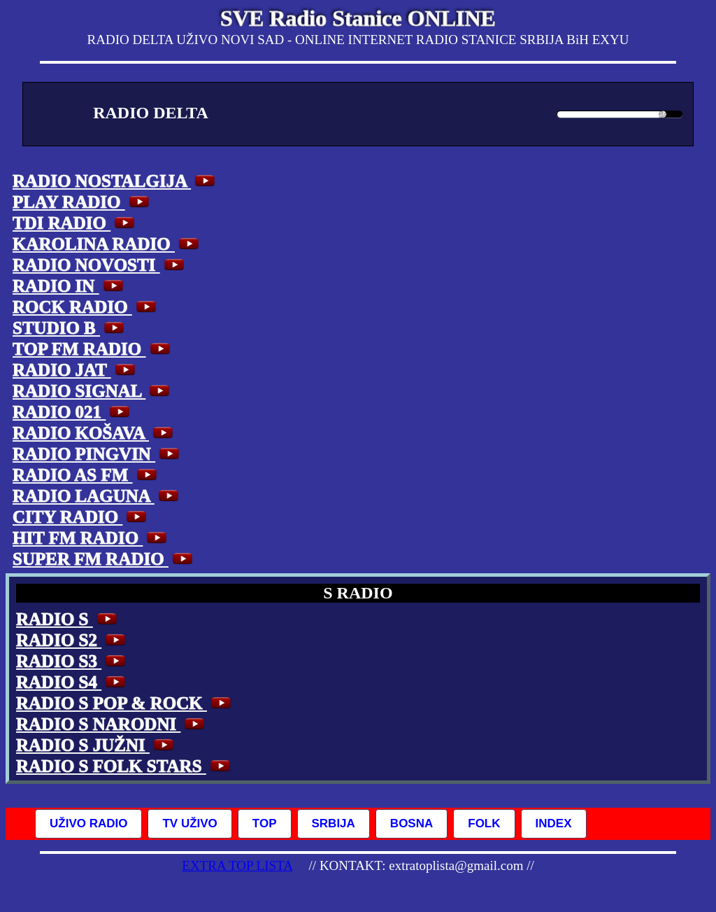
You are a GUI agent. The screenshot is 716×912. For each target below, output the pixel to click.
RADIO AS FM (87, 474)
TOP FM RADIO (93, 348)
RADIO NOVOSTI (100, 264)
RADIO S (68, 619)
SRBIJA (333, 823)
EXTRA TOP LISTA (237, 865)
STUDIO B (70, 327)
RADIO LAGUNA (97, 495)
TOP (264, 823)
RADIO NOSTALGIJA (116, 180)
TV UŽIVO (189, 823)
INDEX (554, 823)
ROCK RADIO (86, 306)
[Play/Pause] (54, 114)
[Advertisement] (605, 369)
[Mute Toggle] (539, 111)
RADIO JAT (76, 369)
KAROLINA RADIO (108, 243)
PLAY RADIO (83, 201)
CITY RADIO (81, 516)
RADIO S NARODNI (112, 724)
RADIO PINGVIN (98, 453)
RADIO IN (70, 285)
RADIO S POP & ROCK (125, 703)
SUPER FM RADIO (104, 558)
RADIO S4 (72, 682)
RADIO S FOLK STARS (125, 766)
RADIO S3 (72, 661)
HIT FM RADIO (92, 537)
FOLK (484, 823)
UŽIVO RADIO (88, 823)
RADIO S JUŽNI (97, 745)
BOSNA (411, 823)
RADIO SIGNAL (93, 390)
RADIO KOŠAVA (95, 432)
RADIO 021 (73, 411)
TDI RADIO (75, 222)
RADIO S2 (72, 640)
